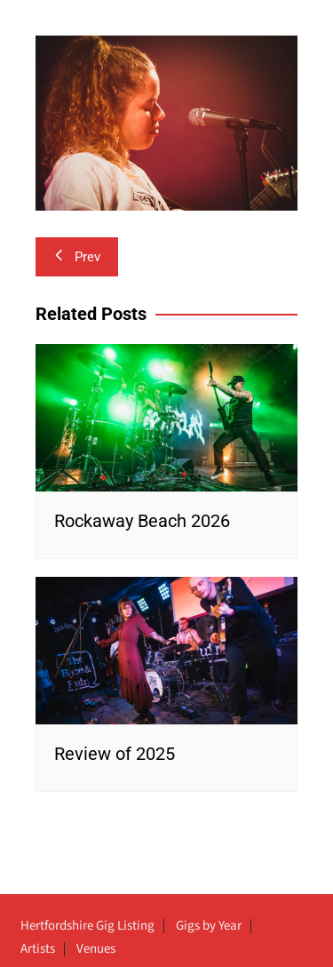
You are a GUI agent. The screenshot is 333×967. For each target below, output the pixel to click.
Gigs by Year (209, 926)
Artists (37, 949)
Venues (95, 949)
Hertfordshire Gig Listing (87, 926)
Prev (76, 257)
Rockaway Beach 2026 (142, 520)
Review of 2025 (114, 753)
